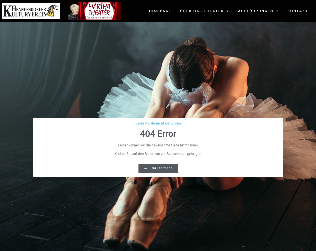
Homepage (159, 11)
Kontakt (297, 11)
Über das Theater (204, 11)
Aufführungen (258, 11)
